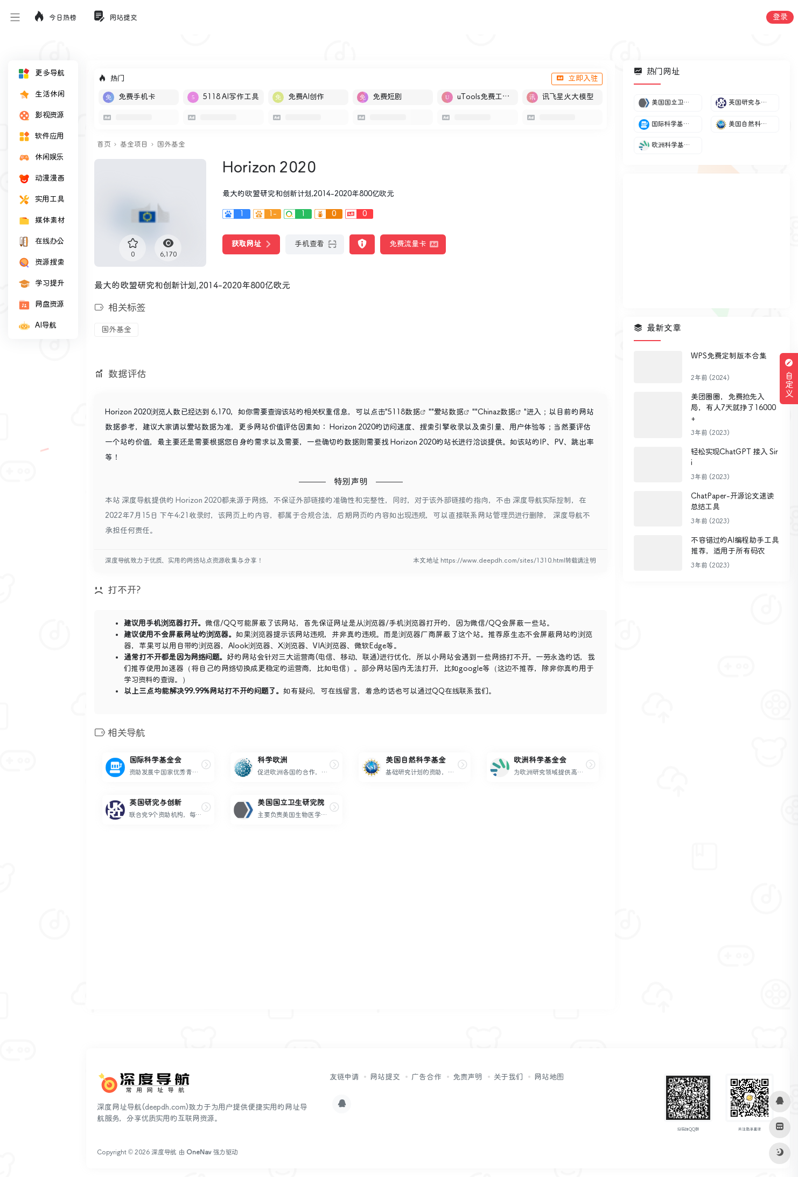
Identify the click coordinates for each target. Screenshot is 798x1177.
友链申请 (344, 1077)
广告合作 (426, 1077)
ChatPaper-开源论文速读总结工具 (732, 501)
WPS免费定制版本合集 (729, 356)
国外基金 (171, 145)
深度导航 (164, 1152)
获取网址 (251, 244)
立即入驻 (577, 78)
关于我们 (508, 1077)
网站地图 (549, 1077)
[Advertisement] (350, 925)
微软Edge (370, 646)
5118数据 (404, 412)
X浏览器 (291, 646)
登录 (780, 17)
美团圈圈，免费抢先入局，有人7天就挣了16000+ (733, 408)
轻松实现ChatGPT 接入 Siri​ (734, 457)
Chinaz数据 (496, 412)
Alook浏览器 (249, 646)
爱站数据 (449, 412)
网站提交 (385, 1077)
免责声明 (467, 1077)
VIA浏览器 (330, 646)
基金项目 (134, 145)
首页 (103, 145)
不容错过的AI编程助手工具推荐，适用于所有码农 (735, 546)
